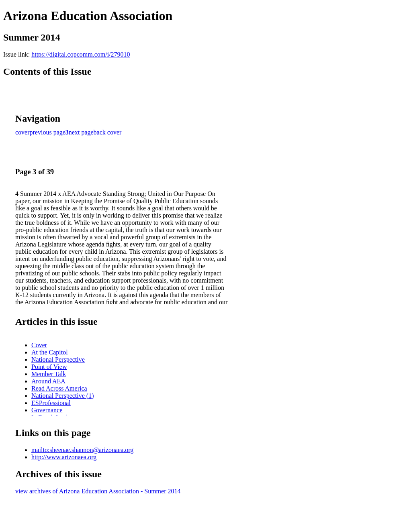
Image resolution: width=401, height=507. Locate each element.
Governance (46, 410)
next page (81, 132)
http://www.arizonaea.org (63, 457)
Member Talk (48, 374)
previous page (47, 132)
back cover (108, 132)
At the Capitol (49, 352)
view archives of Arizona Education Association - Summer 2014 (97, 491)
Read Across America (59, 388)
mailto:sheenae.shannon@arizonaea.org (82, 449)
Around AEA (48, 381)
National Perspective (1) (62, 395)
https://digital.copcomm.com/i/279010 (80, 54)
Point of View (49, 366)
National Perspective (58, 359)
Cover (39, 345)
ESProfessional (51, 402)
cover (22, 132)
